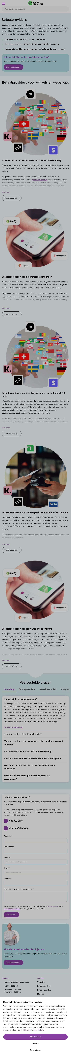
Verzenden (10, 914)
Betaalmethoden (47, 689)
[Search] (66, 9)
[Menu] (3, 3)
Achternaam (9, 847)
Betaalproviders (27, 689)
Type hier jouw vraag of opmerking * (18, 889)
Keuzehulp (9, 689)
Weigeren (35, 1043)
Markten (40, 994)
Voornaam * (8, 836)
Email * (6, 868)
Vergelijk (41, 982)
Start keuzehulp (12, 67)
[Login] (68, 3)
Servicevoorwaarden (12, 908)
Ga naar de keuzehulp (13, 727)
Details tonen (35, 1050)
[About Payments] (36, 3)
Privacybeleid (53, 906)
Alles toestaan (35, 1037)
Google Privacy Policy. (34, 1030)
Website (7, 857)
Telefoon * (8, 878)
